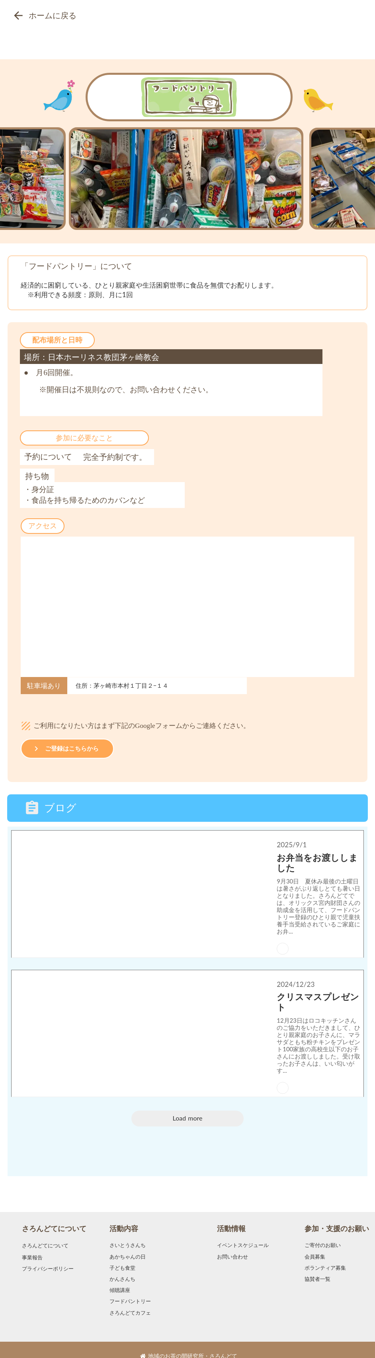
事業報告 (32, 1245)
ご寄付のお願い (323, 1233)
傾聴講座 (119, 1278)
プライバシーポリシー (48, 1256)
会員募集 (315, 1244)
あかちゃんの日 (127, 1244)
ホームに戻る (52, 15)
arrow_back (18, 15)
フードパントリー (130, 1289)
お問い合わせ (232, 1244)
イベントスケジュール (243, 1233)
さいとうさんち (127, 1233)
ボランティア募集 (325, 1256)
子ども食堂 (122, 1256)
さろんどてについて (54, 1216)
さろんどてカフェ (130, 1300)
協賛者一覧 (317, 1267)
